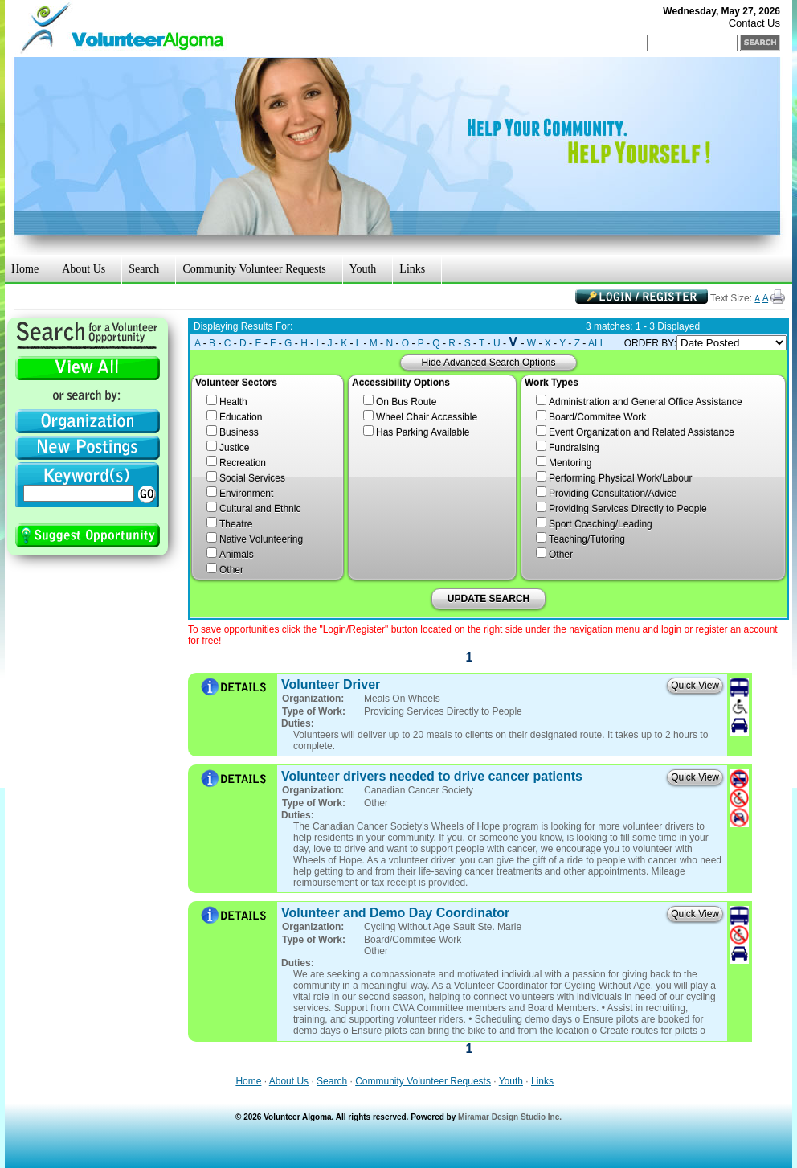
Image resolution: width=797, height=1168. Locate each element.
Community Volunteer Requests (253, 269)
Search (144, 269)
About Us (83, 269)
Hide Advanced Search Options (489, 362)
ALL (596, 343)
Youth (363, 269)
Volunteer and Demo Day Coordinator (395, 913)
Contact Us (754, 23)
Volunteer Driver (330, 684)
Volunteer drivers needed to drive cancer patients (431, 776)
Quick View (695, 685)
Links (412, 269)
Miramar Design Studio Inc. (510, 1117)
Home (25, 269)
